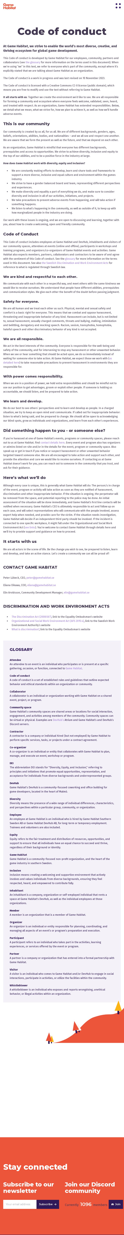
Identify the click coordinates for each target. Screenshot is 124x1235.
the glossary (33, 62)
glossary (70, 258)
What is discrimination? (25, 629)
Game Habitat (74, 668)
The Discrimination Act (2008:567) (31, 616)
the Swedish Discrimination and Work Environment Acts (75, 262)
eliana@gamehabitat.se (41, 585)
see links (30, 527)
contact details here (53, 442)
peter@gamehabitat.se (40, 577)
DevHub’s (58, 720)
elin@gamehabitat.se (76, 592)
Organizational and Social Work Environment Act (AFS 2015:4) (48, 620)
